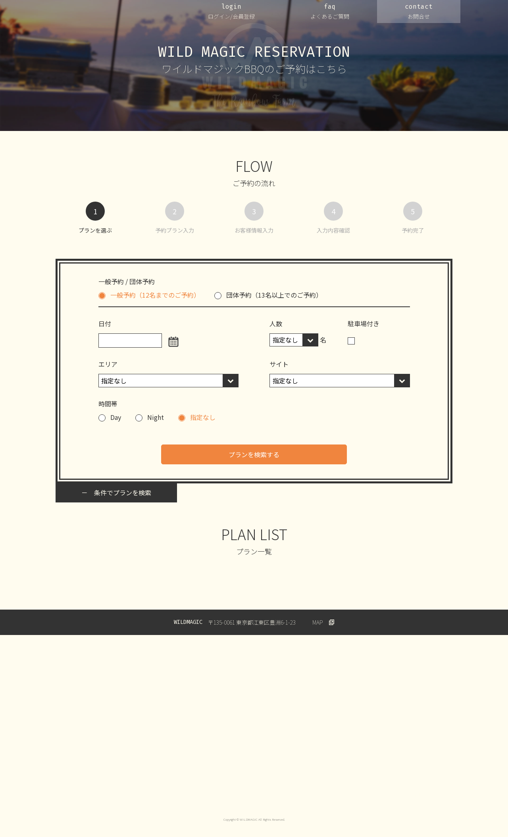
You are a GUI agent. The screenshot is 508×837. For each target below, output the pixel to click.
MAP (317, 622)
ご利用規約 (197, 795)
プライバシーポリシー (146, 795)
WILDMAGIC (96, 15)
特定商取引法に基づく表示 (344, 795)
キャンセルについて (279, 795)
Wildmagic (400, 795)
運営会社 (97, 795)
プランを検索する (254, 454)
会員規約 (233, 795)
